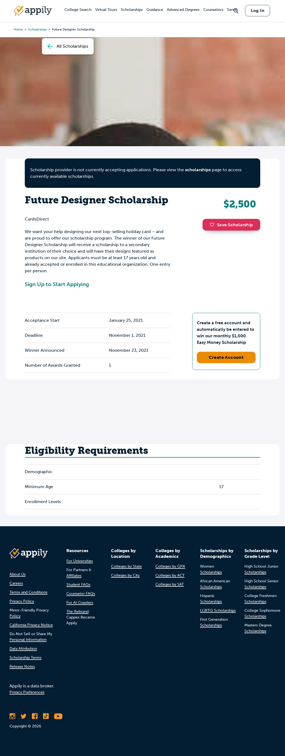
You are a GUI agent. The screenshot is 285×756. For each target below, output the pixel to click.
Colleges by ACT (170, 575)
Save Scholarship (231, 224)
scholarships (198, 169)
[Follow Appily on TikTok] (46, 716)
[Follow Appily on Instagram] (12, 716)
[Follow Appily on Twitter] (23, 716)
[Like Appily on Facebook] (35, 716)
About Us (18, 574)
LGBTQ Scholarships (218, 610)
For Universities (79, 561)
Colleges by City (125, 575)
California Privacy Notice (31, 625)
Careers (16, 583)
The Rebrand (77, 611)
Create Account (226, 357)
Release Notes (22, 666)
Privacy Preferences (27, 692)
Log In (257, 10)
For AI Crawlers (79, 602)
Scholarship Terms (25, 657)
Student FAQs (78, 584)
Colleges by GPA (170, 566)
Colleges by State (126, 566)
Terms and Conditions (28, 592)
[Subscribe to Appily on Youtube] (58, 716)
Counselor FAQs (80, 593)
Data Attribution (23, 648)
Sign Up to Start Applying (57, 284)
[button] (213, 224)
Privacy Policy (22, 601)
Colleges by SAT (169, 584)
